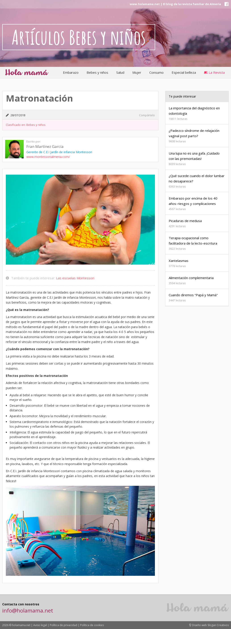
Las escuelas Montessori (75, 278)
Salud (120, 72)
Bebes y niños (97, 72)
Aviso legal (40, 625)
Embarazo (71, 72)
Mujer (136, 72)
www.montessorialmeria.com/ (48, 157)
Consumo (156, 72)
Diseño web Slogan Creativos (209, 625)
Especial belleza (184, 72)
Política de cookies (92, 625)
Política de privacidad (63, 625)
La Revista (214, 72)
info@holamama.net (27, 610)
